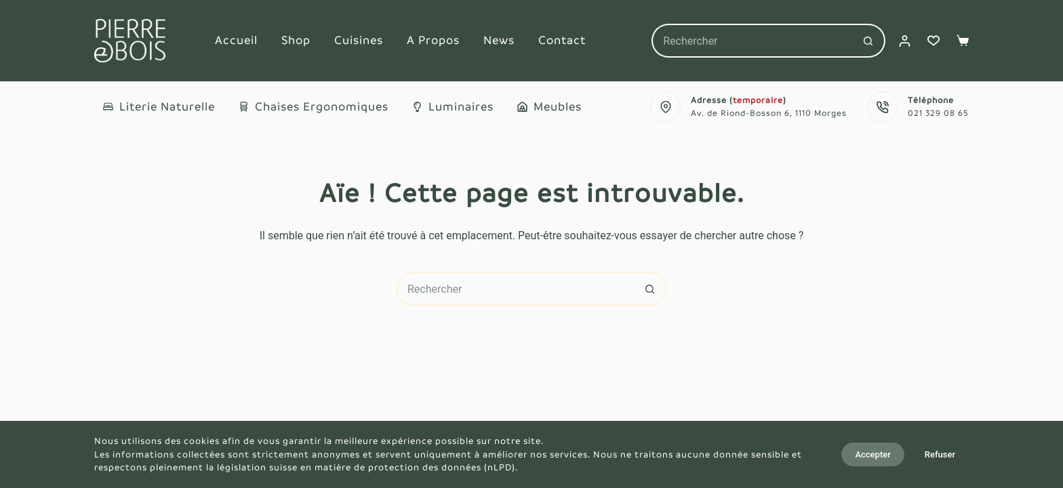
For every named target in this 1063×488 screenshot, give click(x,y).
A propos (433, 40)
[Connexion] (904, 41)
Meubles (549, 106)
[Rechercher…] (751, 41)
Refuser (940, 454)
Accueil (236, 40)
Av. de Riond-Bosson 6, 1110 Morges (769, 113)
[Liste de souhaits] (933, 41)
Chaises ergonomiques (313, 106)
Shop (295, 40)
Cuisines (358, 40)
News (499, 40)
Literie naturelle (159, 106)
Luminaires (453, 106)
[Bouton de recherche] (868, 41)
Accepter (872, 454)
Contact (562, 40)
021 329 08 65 (938, 113)
